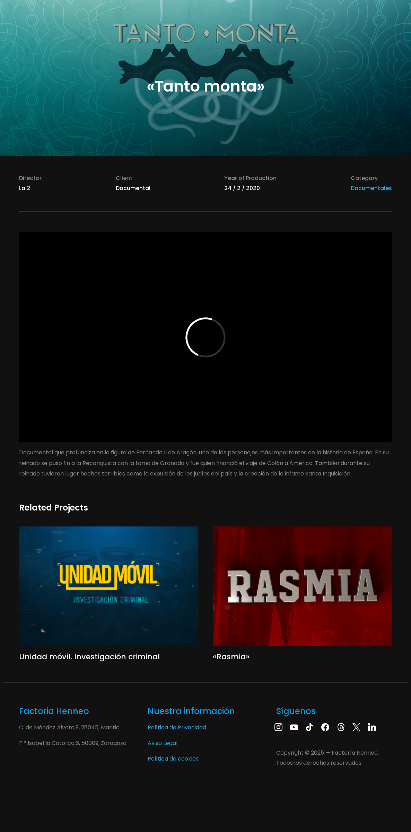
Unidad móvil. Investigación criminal (89, 656)
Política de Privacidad (177, 727)
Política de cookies (173, 759)
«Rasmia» (231, 656)
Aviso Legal (162, 743)
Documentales (371, 188)
